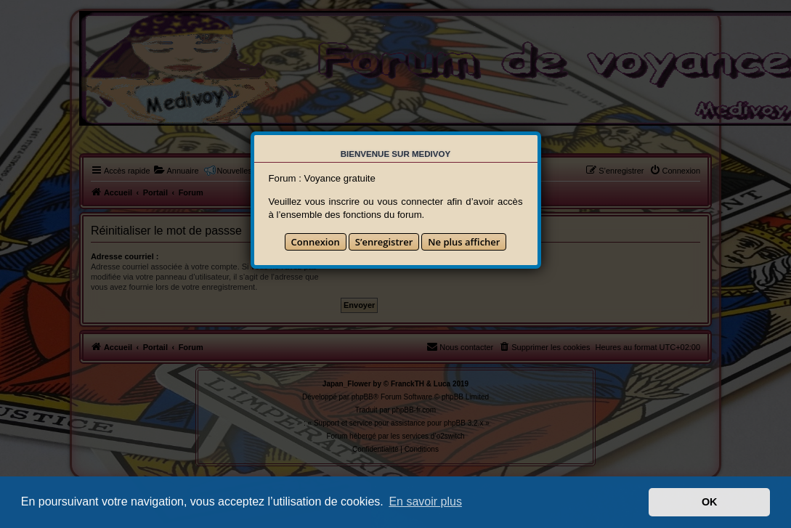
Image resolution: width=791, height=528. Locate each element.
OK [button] (710, 502)
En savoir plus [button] (425, 501)
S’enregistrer (384, 241)
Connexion (315, 241)
